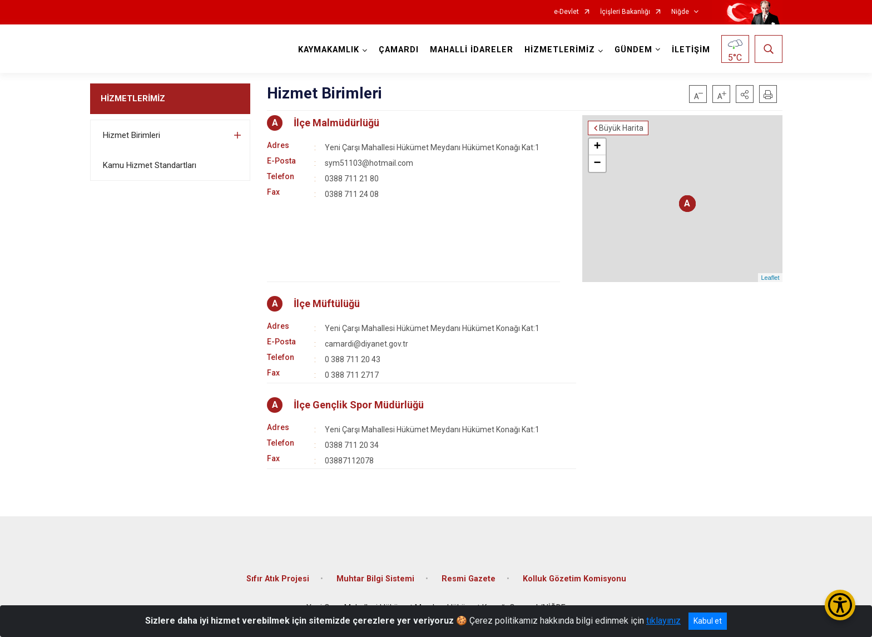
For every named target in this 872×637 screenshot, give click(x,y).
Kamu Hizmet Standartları (149, 165)
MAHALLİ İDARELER (471, 50)
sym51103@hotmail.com (369, 163)
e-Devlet (566, 12)
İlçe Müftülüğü (327, 303)
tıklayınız (663, 620)
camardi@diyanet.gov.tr (366, 343)
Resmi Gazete (469, 579)
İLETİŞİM (691, 50)
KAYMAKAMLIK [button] (328, 50)
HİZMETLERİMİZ (133, 98)
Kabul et (707, 620)
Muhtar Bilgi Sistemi (375, 579)
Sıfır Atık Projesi (277, 579)
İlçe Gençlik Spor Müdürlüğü (359, 405)
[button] (745, 94)
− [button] (597, 163)
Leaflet (770, 277)
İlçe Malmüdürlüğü (336, 123)
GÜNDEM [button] (633, 50)
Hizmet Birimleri (131, 135)
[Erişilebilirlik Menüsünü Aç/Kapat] (840, 605)
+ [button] (597, 147)
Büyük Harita (621, 128)
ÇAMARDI (399, 50)
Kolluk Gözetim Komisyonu (574, 579)
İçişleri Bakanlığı (625, 12)
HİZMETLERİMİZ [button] (559, 50)
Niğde (680, 12)
